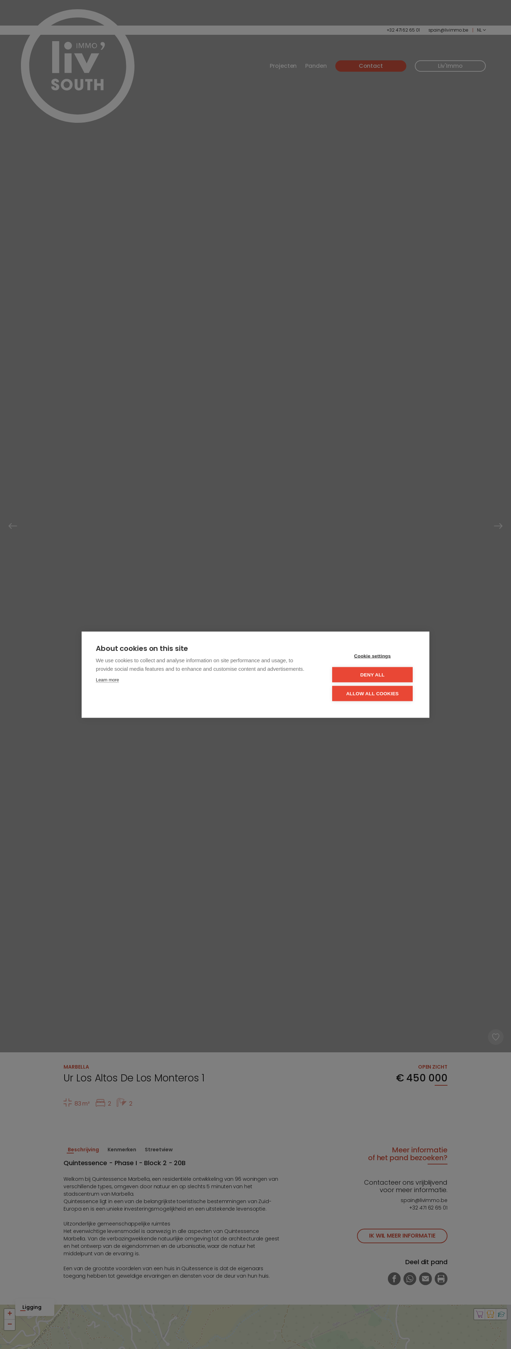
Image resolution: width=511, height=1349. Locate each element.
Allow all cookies (372, 693)
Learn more (107, 679)
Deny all (372, 674)
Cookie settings (372, 655)
